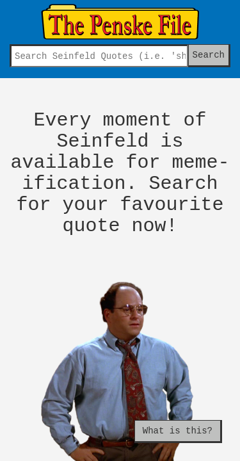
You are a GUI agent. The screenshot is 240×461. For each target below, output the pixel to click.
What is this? (177, 431)
